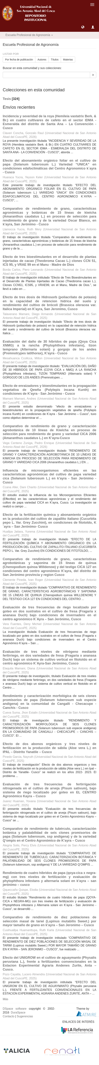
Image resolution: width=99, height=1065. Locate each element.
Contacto (8, 1016)
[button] (82, 27)
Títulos (55, 59)
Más (5, 999)
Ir (93, 74)
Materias (68, 59)
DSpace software (14, 1008)
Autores (41, 59)
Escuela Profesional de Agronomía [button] (29, 35)
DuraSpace (18, 1012)
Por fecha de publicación (19, 59)
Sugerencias (25, 1016)
